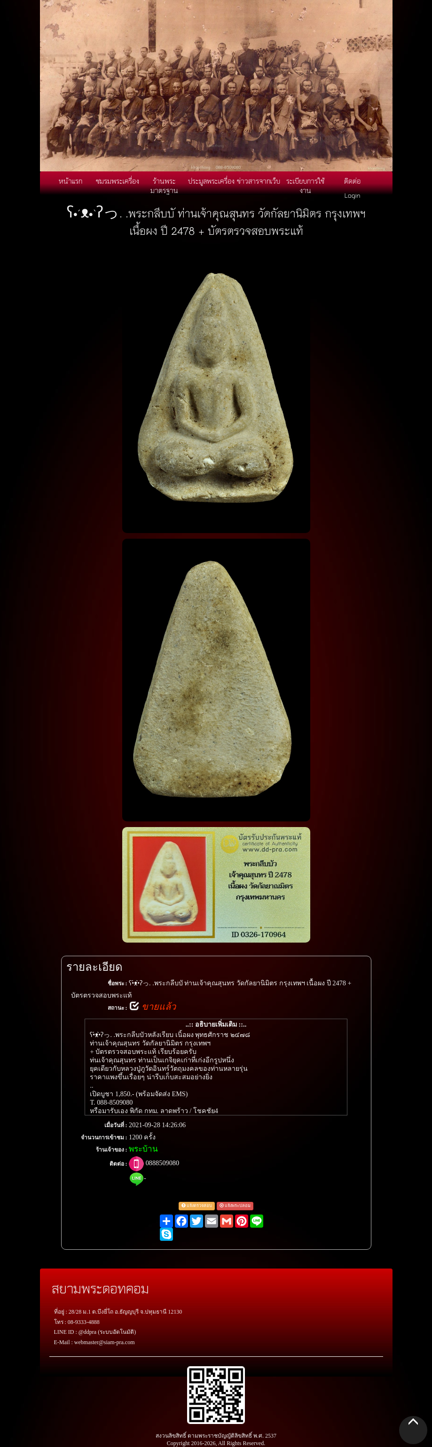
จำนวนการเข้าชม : (104, 1137)
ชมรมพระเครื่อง (117, 181)
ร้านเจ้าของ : (111, 1149)
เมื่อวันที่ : (115, 1125)
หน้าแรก (70, 181)
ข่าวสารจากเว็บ (258, 181)
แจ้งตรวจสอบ (196, 1205)
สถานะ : (117, 1008)
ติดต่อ (352, 181)
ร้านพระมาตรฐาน (164, 185)
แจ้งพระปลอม (235, 1205)
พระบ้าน (143, 1149)
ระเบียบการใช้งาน (305, 185)
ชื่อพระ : (117, 983)
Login (353, 195)
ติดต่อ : (118, 1164)
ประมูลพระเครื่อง (211, 181)
